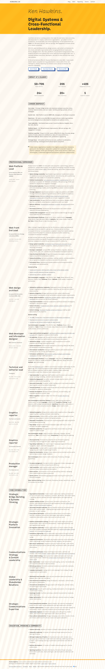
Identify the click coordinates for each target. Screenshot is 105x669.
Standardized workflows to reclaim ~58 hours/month (55, 204)
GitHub (34, 666)
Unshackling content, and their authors (40, 274)
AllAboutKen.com (15, 1)
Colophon (25, 666)
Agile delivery (33, 589)
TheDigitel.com (39, 366)
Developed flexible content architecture (51, 310)
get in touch (52, 663)
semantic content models (48, 553)
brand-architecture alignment (44, 505)
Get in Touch (33, 69)
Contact (93, 1)
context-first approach (45, 531)
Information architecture (36, 551)
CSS (75, 666)
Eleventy (59, 541)
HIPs (45, 169)
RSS (39, 666)
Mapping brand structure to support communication (44, 320)
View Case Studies (48, 69)
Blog (69, 1)
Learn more (44, 663)
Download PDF (62, 69)
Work (73, 1)
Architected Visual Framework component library (58, 244)
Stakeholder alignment (36, 611)
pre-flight (49, 475)
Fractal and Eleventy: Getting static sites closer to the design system (49, 270)
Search (87, 1)
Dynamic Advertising (63, 395)
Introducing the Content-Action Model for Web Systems (45, 322)
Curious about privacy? (15, 666)
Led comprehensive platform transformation (56, 180)
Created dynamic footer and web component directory (55, 305)
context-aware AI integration (57, 557)
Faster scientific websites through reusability (42, 272)
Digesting (80, 1)
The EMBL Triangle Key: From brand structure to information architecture (50, 317)
